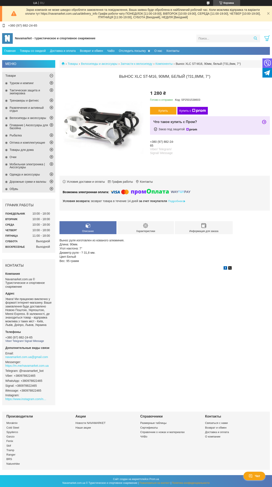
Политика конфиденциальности (191, 482)
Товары (73, 63)
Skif (8, 445)
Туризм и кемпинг (22, 83)
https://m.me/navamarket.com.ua (27, 365)
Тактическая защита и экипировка (25, 92)
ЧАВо (143, 436)
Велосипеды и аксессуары (99, 63)
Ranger (11, 454)
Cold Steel (12, 427)
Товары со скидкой (33, 50)
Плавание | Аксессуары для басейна (29, 126)
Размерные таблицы (153, 423)
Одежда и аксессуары (25, 174)
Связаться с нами (216, 423)
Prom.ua (154, 479)
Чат (254, 476)
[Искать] (255, 38)
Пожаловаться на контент (154, 482)
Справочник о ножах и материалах (162, 432)
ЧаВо (111, 50)
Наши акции (83, 427)
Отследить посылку (132, 50)
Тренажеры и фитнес (24, 100)
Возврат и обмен (91, 50)
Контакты (173, 50)
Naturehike (13, 463)
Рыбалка (16, 135)
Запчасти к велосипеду (136, 63)
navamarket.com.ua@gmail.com (26, 357)
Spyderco (12, 432)
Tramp (10, 450)
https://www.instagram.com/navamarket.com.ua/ (26, 399)
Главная (10, 50)
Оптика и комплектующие (27, 142)
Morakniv (12, 423)
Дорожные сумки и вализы (28, 181)
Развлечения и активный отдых (27, 109)
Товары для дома (22, 149)
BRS (9, 459)
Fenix (9, 441)
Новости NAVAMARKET (90, 423)
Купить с (192, 111)
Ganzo (10, 436)
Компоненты (164, 63)
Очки (13, 157)
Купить (163, 110)
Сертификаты (149, 427)
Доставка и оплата (63, 50)
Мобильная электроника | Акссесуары (27, 166)
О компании (212, 436)
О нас (158, 50)
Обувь (14, 189)
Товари (10, 75)
